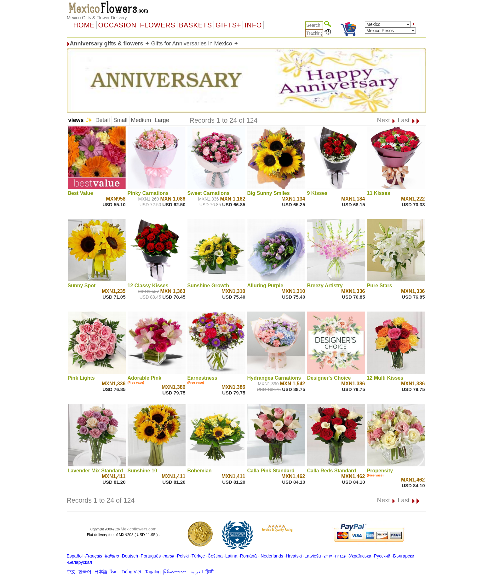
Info (253, 25)
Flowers (157, 25)
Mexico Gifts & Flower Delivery (97, 17)
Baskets (195, 25)
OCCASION (117, 25)
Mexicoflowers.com (138, 529)
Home (84, 25)
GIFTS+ (228, 25)
